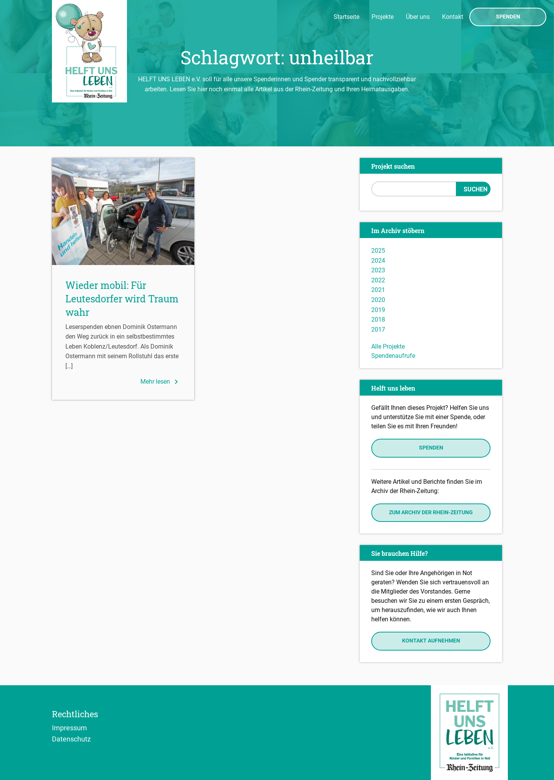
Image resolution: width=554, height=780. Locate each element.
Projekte (383, 16)
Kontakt (452, 16)
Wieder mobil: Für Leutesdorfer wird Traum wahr (122, 299)
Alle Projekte (388, 346)
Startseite (346, 16)
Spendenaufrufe (393, 355)
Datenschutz (71, 739)
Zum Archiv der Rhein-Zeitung (431, 512)
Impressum (69, 727)
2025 (378, 250)
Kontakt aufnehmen (431, 640)
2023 (378, 270)
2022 (378, 280)
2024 (378, 260)
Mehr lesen (160, 381)
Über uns (418, 16)
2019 (378, 310)
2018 (378, 319)
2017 (378, 329)
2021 (378, 290)
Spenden (508, 17)
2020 (378, 300)
